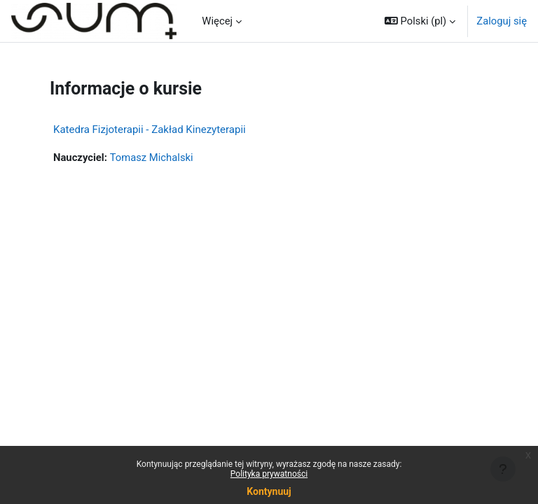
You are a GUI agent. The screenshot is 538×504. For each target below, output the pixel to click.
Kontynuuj (269, 491)
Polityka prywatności (269, 474)
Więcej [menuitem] (217, 21)
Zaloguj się (501, 21)
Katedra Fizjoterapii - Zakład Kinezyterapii (149, 129)
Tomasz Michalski (151, 157)
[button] (419, 21)
